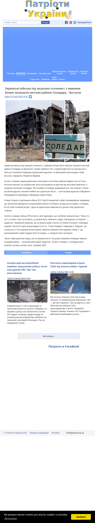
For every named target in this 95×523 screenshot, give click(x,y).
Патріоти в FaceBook (63, 346)
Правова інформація (39, 433)
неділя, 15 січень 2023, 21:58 (16, 97)
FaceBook (26, 252)
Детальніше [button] (11, 518)
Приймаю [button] (81, 517)
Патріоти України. (31, 176)
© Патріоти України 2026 (15, 433)
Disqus (68, 252)
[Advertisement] (47, 48)
